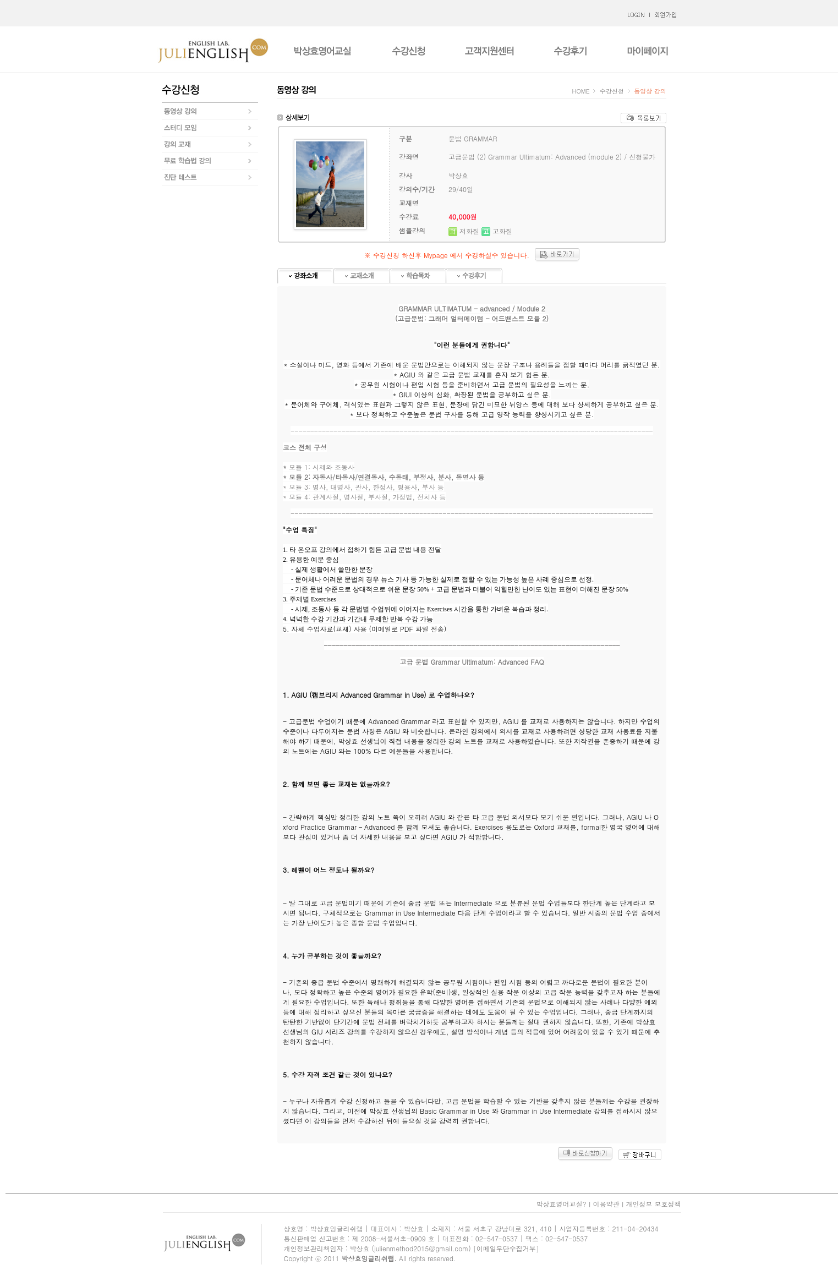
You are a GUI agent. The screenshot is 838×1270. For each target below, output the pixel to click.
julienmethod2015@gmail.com (421, 1248)
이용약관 (606, 1203)
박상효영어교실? (561, 1203)
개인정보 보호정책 (653, 1203)
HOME (582, 91)
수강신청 (612, 91)
